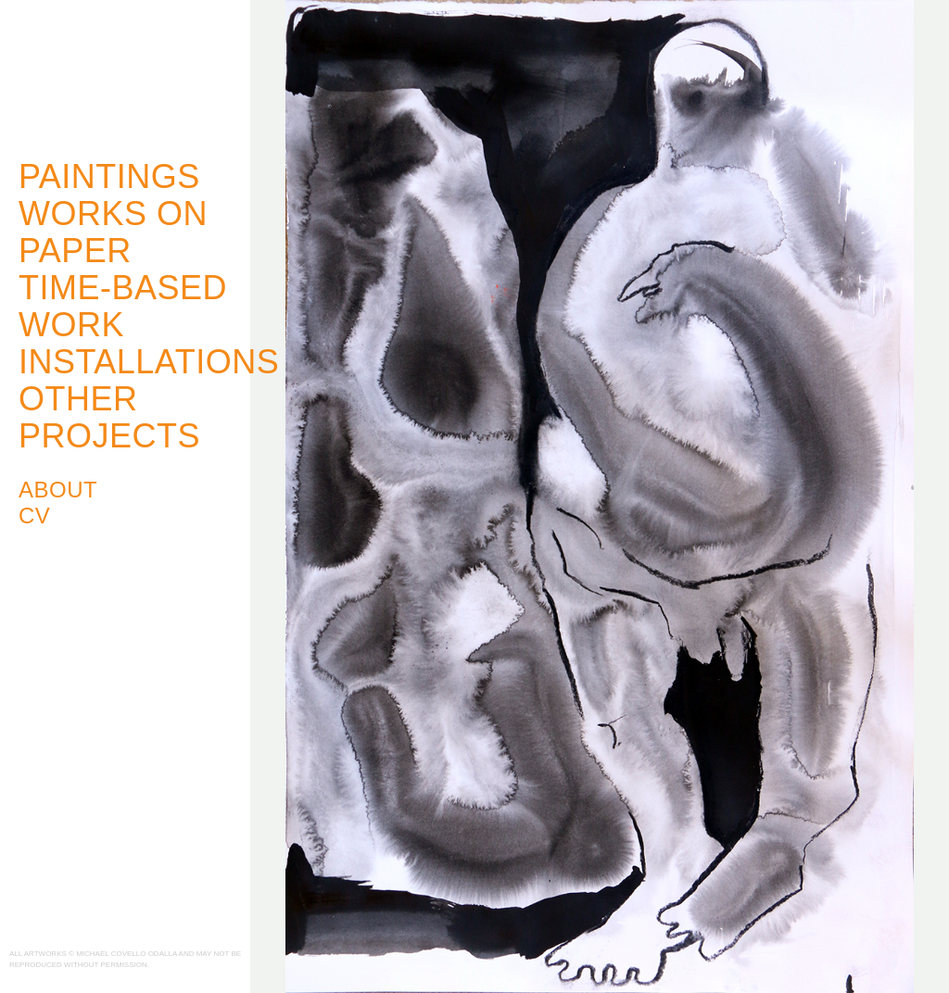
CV (34, 515)
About (58, 489)
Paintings (109, 176)
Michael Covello (112, 71)
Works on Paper (113, 232)
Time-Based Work (123, 306)
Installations (149, 362)
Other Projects (109, 417)
